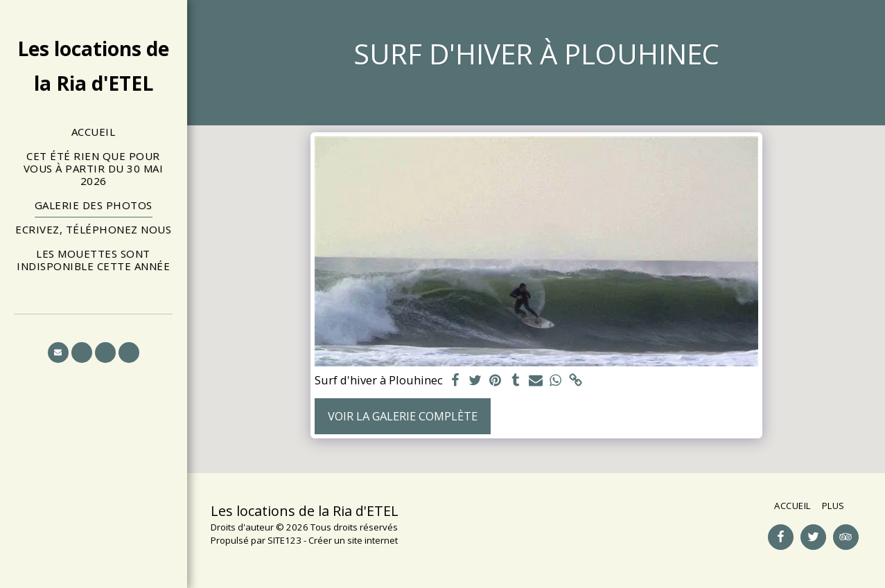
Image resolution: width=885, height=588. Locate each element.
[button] (58, 352)
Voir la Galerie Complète (402, 416)
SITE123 (284, 540)
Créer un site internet (353, 540)
